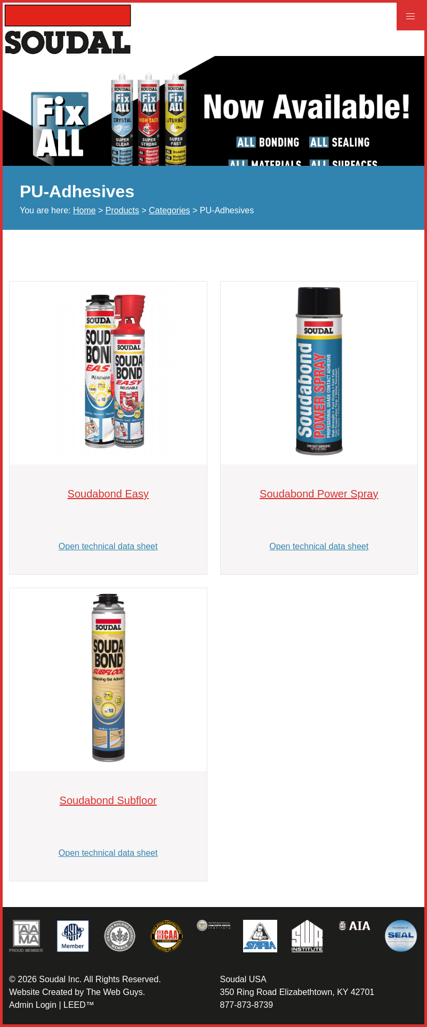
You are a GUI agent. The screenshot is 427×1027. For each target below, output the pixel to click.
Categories (169, 210)
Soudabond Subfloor (108, 800)
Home (84, 210)
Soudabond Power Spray (319, 494)
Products (122, 210)
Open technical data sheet (108, 546)
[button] (410, 16)
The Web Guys (114, 992)
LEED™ (78, 1004)
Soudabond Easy (108, 494)
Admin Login (33, 1004)
